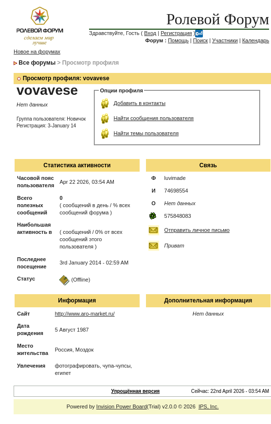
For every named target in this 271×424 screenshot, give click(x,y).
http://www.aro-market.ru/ (85, 314)
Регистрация (176, 33)
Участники (225, 40)
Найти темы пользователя (146, 133)
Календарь (256, 40)
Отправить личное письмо (197, 230)
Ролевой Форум (217, 19)
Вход (150, 33)
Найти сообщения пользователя (153, 118)
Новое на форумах (37, 51)
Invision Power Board (121, 406)
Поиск (200, 40)
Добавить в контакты (139, 103)
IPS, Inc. (209, 406)
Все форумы (36, 62)
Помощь (178, 40)
